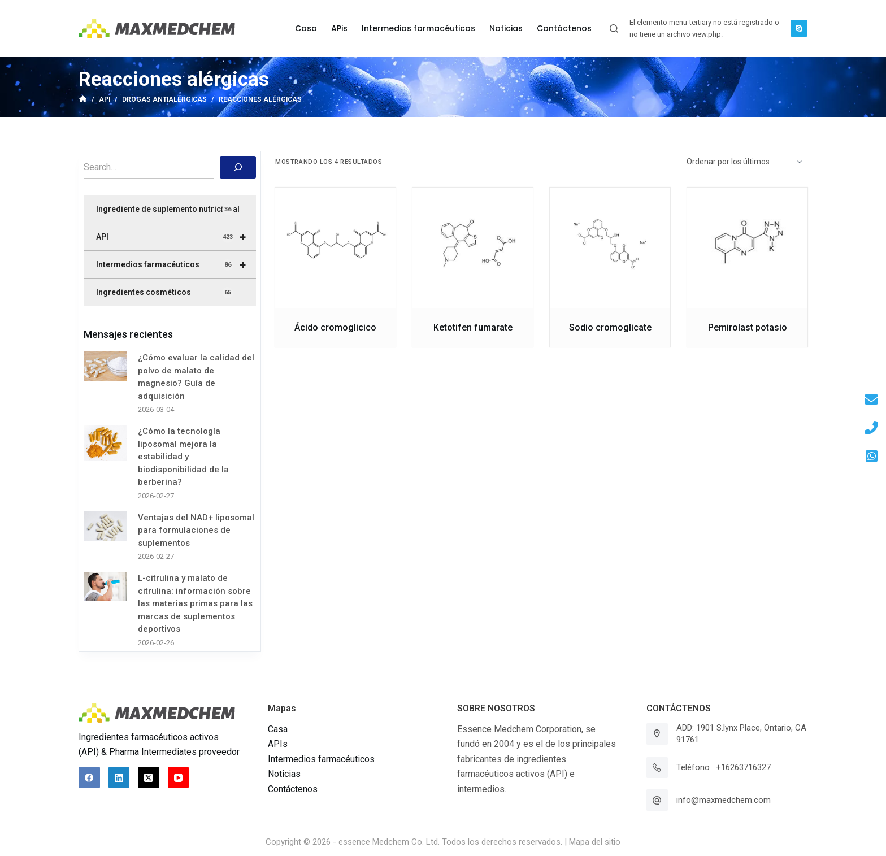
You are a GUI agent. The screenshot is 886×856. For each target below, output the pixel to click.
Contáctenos (293, 789)
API (176, 236)
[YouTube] (178, 777)
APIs (278, 743)
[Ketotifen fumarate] (472, 248)
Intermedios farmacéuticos (176, 264)
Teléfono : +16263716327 (723, 767)
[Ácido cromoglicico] (335, 248)
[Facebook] (89, 777)
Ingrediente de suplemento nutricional (168, 209)
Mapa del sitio (594, 842)
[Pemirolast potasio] (747, 248)
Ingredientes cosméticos (164, 292)
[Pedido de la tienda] (747, 162)
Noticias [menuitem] (506, 28)
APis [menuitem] (339, 28)
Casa (278, 729)
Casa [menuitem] (306, 28)
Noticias (284, 773)
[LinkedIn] (119, 777)
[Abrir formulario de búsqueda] (614, 28)
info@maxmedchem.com (723, 800)
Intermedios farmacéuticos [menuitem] (418, 28)
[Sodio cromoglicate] (610, 248)
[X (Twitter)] (148, 777)
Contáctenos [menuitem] (564, 28)
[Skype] (799, 28)
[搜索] (238, 167)
